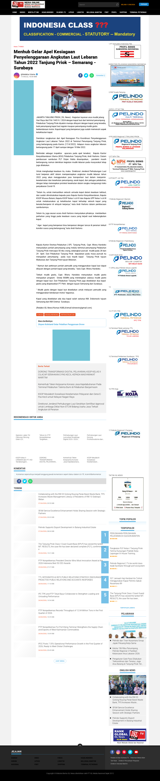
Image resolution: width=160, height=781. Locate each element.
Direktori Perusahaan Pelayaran (123, 753)
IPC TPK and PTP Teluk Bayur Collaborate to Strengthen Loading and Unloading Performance (72, 597)
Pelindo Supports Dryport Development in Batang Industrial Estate (67, 531)
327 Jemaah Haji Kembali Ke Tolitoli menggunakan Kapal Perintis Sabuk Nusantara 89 (130, 574)
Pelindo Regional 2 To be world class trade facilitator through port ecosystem (129, 561)
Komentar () (100, 75)
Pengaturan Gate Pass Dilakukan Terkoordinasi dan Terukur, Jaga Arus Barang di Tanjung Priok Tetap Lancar (128, 650)
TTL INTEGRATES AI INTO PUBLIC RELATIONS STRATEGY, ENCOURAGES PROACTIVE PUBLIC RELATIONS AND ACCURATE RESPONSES (72, 583)
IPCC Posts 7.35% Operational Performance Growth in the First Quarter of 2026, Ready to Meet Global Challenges (69, 649)
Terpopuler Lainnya (127, 596)
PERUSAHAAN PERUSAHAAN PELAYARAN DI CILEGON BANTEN (130, 536)
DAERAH (14, 746)
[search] (98, 4)
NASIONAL (15, 753)
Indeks (22, 12)
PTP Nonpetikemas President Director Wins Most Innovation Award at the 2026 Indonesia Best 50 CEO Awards (70, 566)
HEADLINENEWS (48, 12)
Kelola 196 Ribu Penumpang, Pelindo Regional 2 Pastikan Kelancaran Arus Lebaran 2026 (126, 639)
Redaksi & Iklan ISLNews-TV (121, 746)
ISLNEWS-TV (61, 12)
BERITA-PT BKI (33, 12)
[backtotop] (80, 734)
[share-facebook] (80, 75)
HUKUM (14, 749)
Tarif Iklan (133, 749)
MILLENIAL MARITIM (94, 12)
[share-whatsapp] (92, 75)
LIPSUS (71, 12)
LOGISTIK (80, 12)
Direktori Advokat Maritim (120, 756)
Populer (144, 4)
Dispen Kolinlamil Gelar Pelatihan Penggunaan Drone (61, 325)
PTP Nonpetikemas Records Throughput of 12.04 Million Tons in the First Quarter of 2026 (70, 614)
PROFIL (114, 12)
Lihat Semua (60, 661)
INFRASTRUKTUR (69, 315)
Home (14, 12)
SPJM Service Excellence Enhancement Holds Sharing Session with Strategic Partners (70, 514)
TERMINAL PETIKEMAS (138, 12)
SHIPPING (123, 12)
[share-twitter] (86, 75)
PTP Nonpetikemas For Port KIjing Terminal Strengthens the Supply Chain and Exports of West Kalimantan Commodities (69, 633)
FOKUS (40, 315)
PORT (107, 12)
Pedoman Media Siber (119, 749)
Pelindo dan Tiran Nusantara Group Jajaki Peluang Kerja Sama (128, 630)
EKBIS (36, 746)
